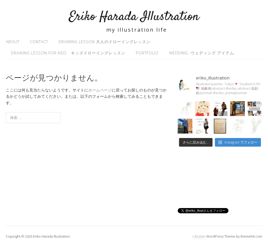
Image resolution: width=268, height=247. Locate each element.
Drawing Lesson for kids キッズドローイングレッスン (68, 52)
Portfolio (147, 52)
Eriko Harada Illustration (134, 17)
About (12, 41)
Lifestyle (199, 236)
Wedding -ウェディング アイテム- (202, 52)
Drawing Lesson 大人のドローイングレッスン (104, 41)
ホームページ (100, 90)
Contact (39, 41)
